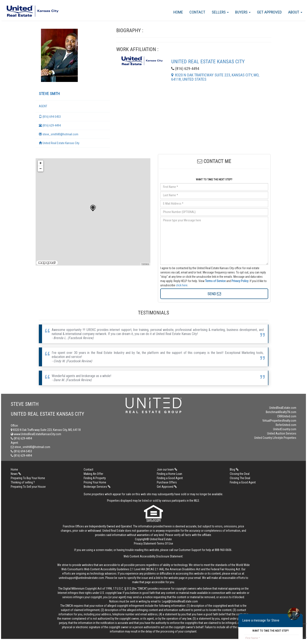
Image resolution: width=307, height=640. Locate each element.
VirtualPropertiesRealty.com (279, 420)
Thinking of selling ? (23, 482)
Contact (197, 12)
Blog (234, 469)
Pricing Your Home (95, 482)
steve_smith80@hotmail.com (58, 134)
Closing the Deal (240, 473)
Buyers (243, 12)
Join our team (167, 469)
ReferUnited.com (286, 425)
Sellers (220, 12)
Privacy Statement (145, 543)
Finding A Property (95, 478)
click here (182, 285)
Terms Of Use (165, 543)
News (16, 473)
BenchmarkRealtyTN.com (281, 412)
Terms (145, 264)
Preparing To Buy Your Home (28, 478)
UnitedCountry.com (284, 429)
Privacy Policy (239, 281)
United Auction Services (281, 433)
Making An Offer (93, 473)
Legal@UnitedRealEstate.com (180, 601)
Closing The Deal (240, 478)
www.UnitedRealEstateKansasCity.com (36, 434)
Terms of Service (215, 281)
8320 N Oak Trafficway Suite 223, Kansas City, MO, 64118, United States (215, 77)
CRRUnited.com (286, 416)
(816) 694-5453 (50, 116)
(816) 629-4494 (50, 125)
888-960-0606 (223, 550)
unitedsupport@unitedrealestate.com (81, 578)
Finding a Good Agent (170, 478)
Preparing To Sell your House (28, 486)
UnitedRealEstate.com (282, 407)
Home (178, 12)
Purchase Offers (167, 482)
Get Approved (269, 12)
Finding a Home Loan (169, 473)
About (295, 12)
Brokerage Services (97, 486)
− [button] (40, 168)
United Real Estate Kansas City (59, 143)
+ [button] (40, 163)
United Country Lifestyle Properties (275, 437)
